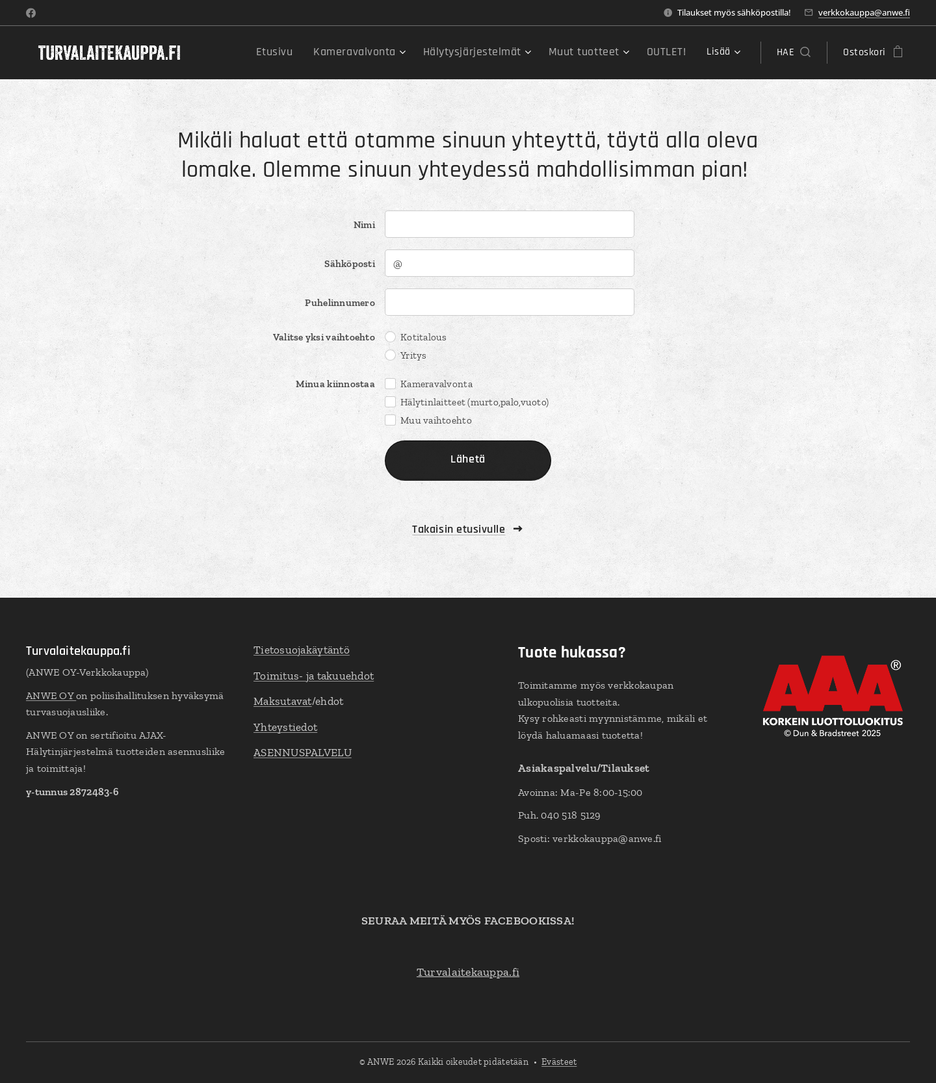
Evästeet (559, 1061)
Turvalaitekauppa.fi (468, 971)
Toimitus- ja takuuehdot (314, 675)
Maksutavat (283, 700)
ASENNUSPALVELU (303, 752)
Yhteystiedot (285, 726)
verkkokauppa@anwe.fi (864, 12)
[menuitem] (307, 52)
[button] (793, 52)
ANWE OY (51, 695)
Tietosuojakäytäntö (302, 649)
